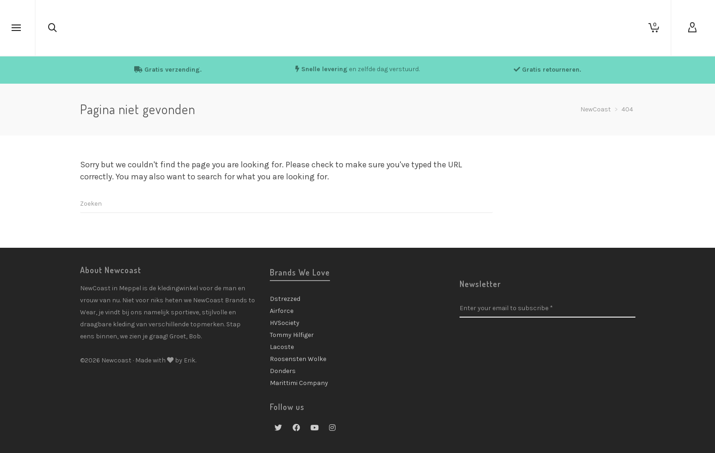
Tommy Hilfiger (292, 335)
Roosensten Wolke (298, 359)
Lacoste (282, 347)
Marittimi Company (299, 383)
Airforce (281, 311)
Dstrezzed (285, 299)
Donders (283, 371)
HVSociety (284, 323)
